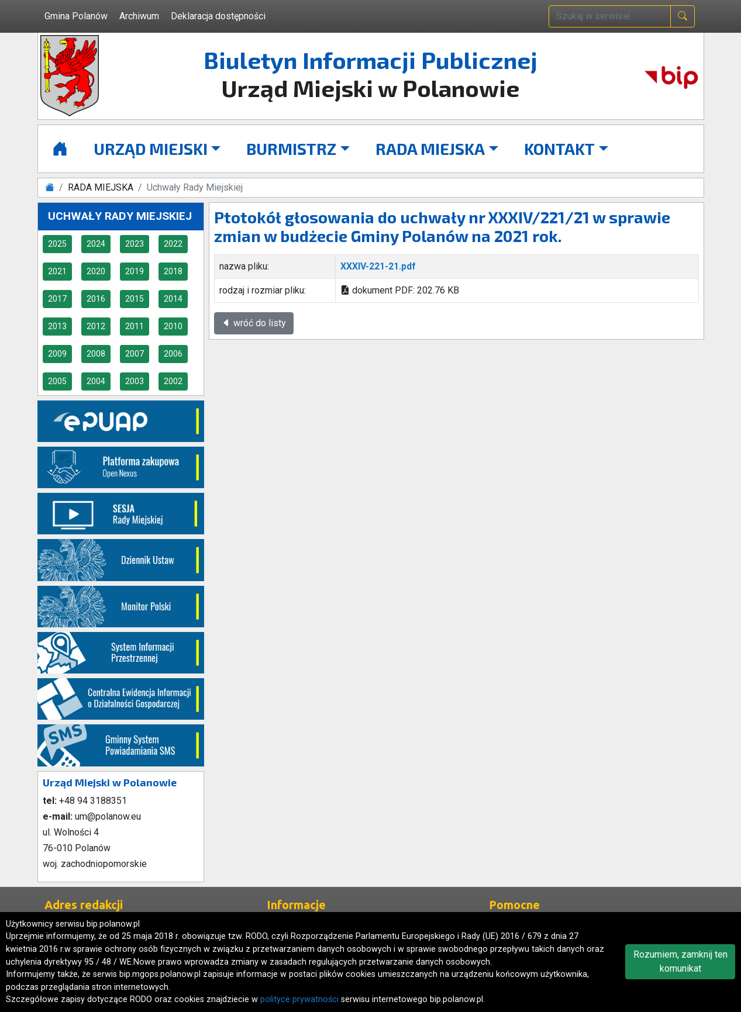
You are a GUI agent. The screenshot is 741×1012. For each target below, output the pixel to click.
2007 (134, 353)
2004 (96, 381)
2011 (134, 326)
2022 (173, 243)
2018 (173, 271)
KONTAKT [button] (559, 148)
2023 (134, 243)
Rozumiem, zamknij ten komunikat (680, 961)
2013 (57, 326)
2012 (96, 326)
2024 (96, 243)
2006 (173, 353)
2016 (96, 298)
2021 (57, 271)
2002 (173, 381)
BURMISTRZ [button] (291, 148)
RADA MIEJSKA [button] (430, 148)
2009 (57, 353)
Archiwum (139, 16)
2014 (173, 298)
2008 (96, 353)
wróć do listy (254, 323)
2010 (173, 326)
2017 (57, 298)
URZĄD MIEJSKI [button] (151, 148)
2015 (134, 298)
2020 (96, 271)
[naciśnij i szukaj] (682, 16)
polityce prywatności (299, 999)
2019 (134, 271)
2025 (57, 243)
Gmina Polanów (76, 16)
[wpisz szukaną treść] (610, 16)
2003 (134, 381)
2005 (57, 381)
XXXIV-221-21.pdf (378, 266)
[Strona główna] (60, 149)
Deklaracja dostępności (218, 16)
